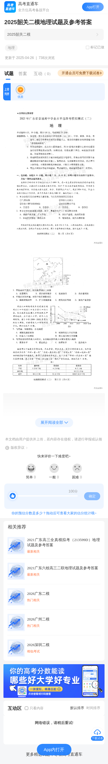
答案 (22, 73)
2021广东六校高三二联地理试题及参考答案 (62, 568)
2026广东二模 (38, 593)
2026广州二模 (38, 619)
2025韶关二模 (19, 34)
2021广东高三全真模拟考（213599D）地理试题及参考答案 (63, 542)
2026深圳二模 (38, 645)
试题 (9, 73)
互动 (43, 73)
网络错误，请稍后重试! (54, 723)
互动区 (15, 708)
